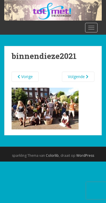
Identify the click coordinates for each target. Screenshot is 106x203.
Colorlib (52, 155)
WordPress (85, 155)
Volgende (78, 76)
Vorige (25, 76)
